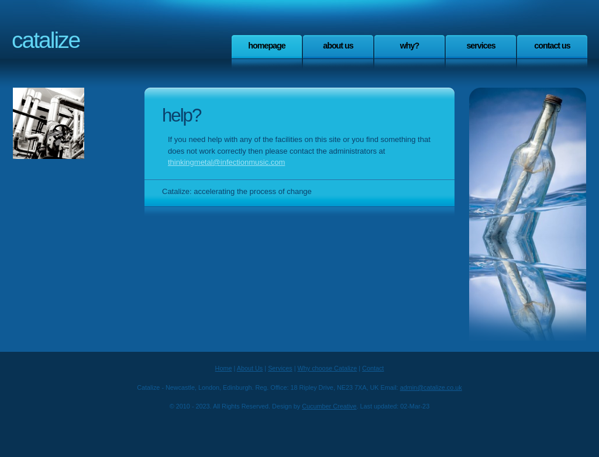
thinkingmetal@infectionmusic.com (226, 162)
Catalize (46, 40)
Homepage (266, 45)
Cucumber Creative (329, 406)
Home (223, 368)
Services (480, 45)
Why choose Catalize (327, 368)
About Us (338, 45)
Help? (181, 115)
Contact (373, 368)
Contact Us (552, 45)
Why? (409, 45)
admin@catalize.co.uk (431, 387)
